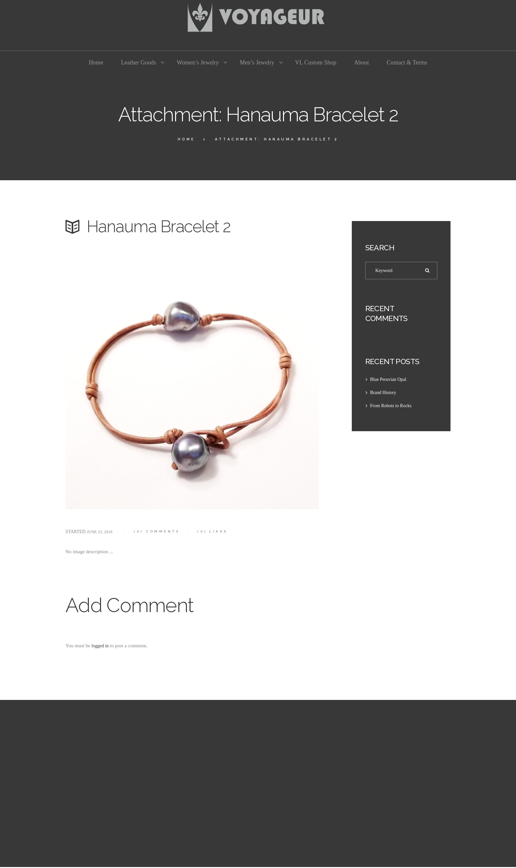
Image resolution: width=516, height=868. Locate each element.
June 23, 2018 (101, 531)
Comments (162, 531)
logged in (100, 645)
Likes (221, 531)
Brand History (384, 393)
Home (186, 139)
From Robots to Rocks (392, 406)
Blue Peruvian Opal (389, 380)
